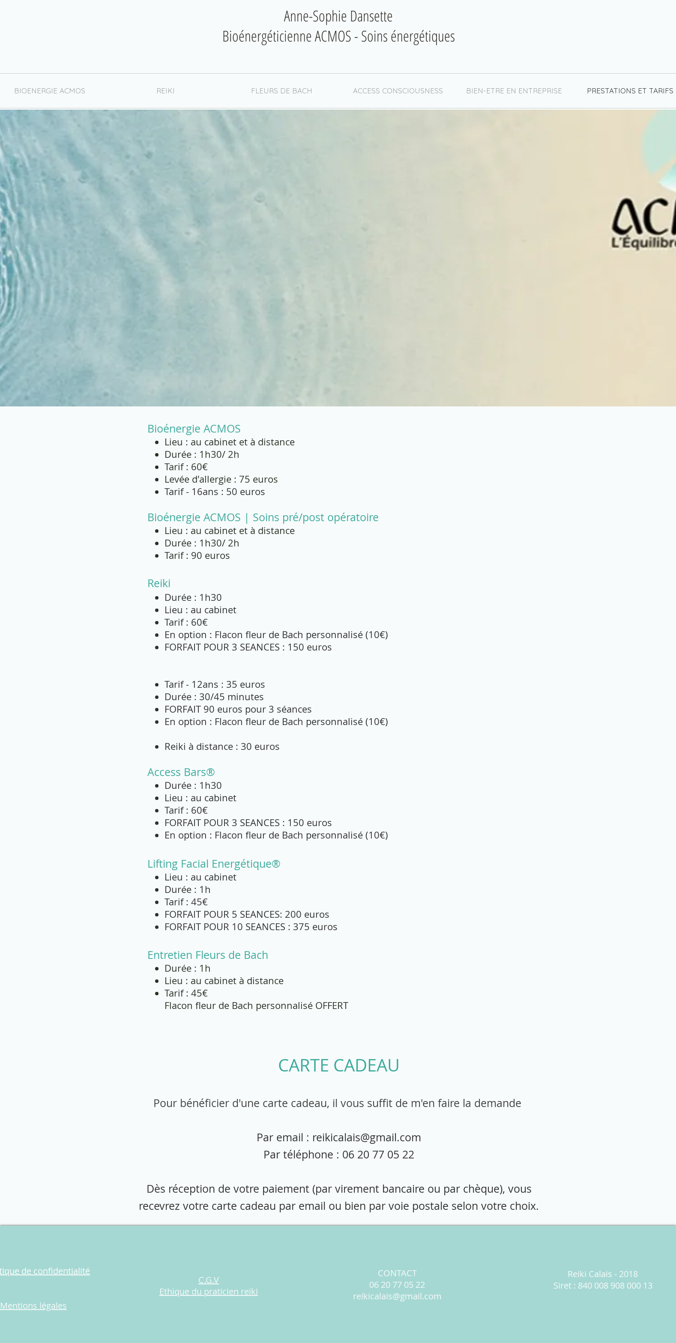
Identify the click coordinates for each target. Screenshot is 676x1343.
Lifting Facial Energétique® (214, 864)
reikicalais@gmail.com (366, 1137)
